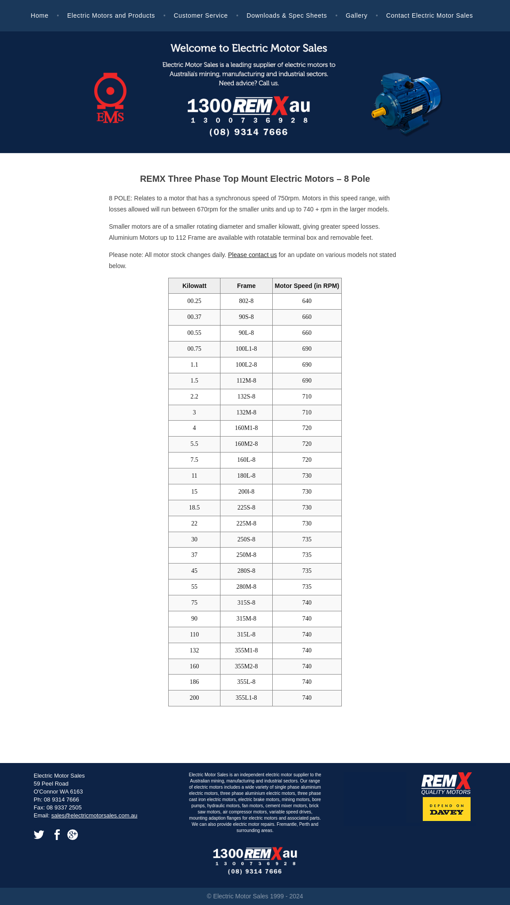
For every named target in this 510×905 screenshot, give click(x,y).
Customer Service (201, 15)
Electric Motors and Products (111, 15)
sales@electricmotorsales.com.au (94, 815)
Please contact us (252, 254)
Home (39, 15)
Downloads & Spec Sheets (287, 15)
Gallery (356, 15)
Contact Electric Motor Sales (429, 15)
